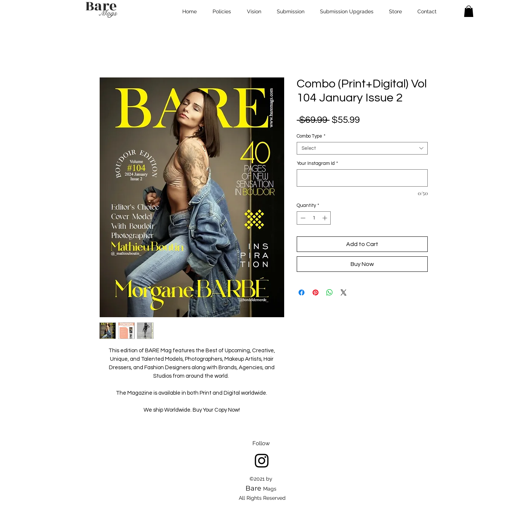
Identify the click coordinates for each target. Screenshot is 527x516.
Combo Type (311, 136)
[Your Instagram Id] (362, 178)
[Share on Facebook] (301, 292)
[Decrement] (302, 218)
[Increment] (325, 218)
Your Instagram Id (317, 163)
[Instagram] (261, 460)
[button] (468, 11)
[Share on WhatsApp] (329, 292)
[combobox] (362, 148)
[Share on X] (343, 292)
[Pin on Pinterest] (315, 292)
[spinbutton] (314, 218)
